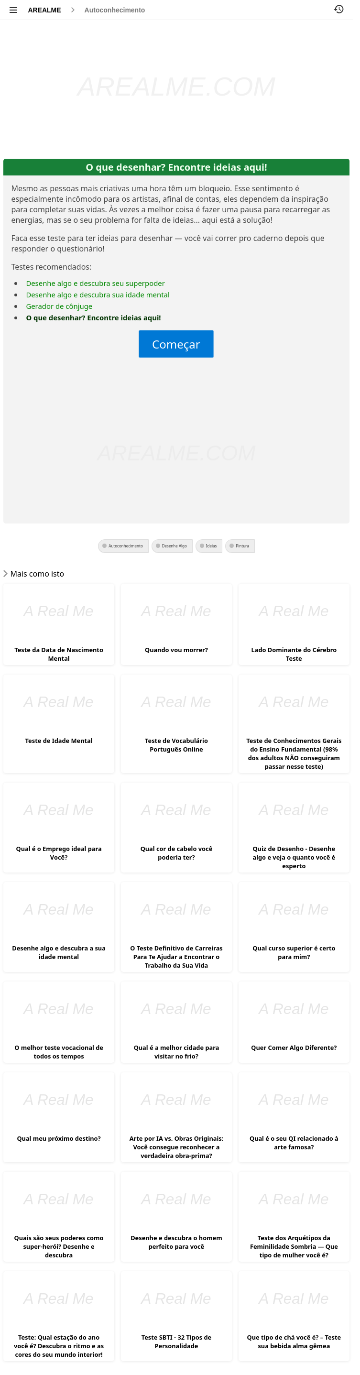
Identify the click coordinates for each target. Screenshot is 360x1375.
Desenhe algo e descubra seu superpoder (95, 283)
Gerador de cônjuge (59, 306)
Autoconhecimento (115, 10)
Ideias (211, 545)
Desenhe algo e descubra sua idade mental (97, 294)
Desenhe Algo (174, 545)
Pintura (242, 545)
